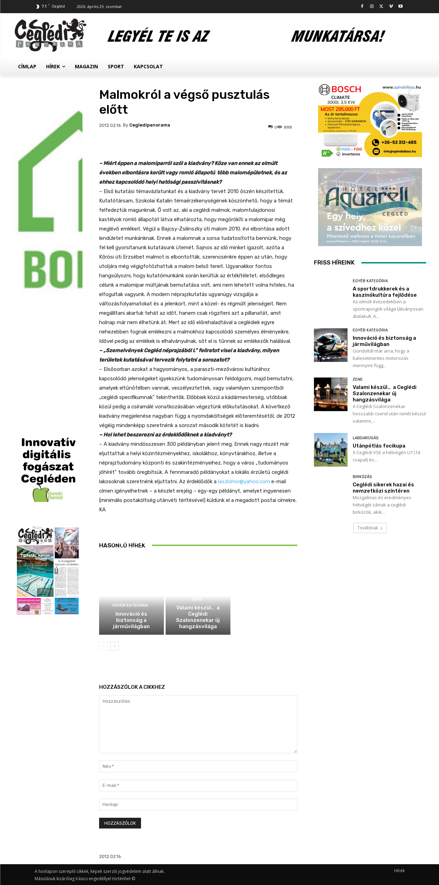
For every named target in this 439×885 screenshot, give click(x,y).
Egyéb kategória (130, 527)
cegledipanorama (149, 125)
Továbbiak (370, 528)
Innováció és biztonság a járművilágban (131, 620)
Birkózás (362, 477)
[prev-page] (103, 646)
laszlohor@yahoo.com (244, 481)
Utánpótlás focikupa (379, 446)
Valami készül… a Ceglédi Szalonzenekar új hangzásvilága (198, 617)
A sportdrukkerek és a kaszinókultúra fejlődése (131, 542)
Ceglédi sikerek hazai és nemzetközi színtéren (383, 487)
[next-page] (114, 646)
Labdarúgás (365, 438)
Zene (197, 599)
